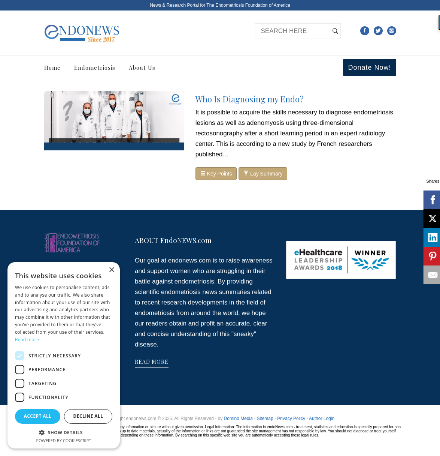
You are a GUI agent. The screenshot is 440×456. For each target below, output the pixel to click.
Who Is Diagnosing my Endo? (249, 99)
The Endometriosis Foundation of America (248, 5)
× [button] (111, 270)
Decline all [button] (88, 416)
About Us (142, 67)
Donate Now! (369, 67)
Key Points (216, 174)
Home (52, 67)
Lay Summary (262, 174)
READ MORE (152, 361)
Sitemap (265, 418)
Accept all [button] (38, 416)
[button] (63, 432)
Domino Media (238, 418)
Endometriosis (94, 67)
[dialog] (63, 355)
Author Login (321, 418)
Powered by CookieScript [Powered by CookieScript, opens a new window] (63, 440)
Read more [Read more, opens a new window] (27, 339)
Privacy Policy (291, 418)
